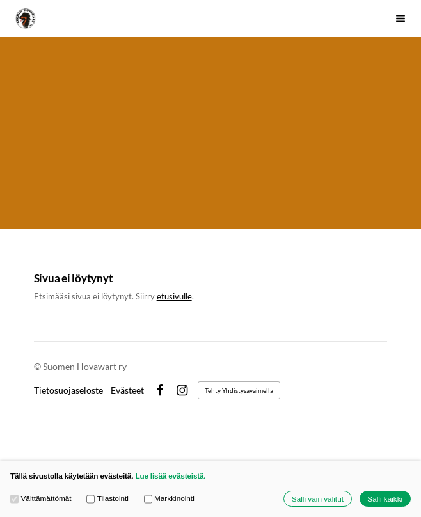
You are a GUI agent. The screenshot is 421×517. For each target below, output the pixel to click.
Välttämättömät (41, 498)
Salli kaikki (384, 499)
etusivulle (174, 296)
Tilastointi (107, 498)
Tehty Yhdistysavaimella (239, 390)
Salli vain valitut (318, 499)
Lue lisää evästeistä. (170, 476)
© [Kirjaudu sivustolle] (38, 366)
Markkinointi (169, 498)
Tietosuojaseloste (68, 390)
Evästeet (127, 390)
